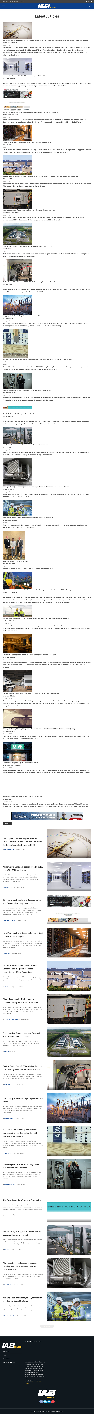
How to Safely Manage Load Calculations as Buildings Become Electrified (27, 445)
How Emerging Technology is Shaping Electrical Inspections (23, 796)
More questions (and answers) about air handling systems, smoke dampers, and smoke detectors (36, 487)
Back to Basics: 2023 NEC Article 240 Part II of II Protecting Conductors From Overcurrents (33, 282)
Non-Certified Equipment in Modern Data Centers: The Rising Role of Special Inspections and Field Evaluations (40, 176)
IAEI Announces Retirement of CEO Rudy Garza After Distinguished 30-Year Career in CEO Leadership (37, 590)
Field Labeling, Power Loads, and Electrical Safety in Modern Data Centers (28, 246)
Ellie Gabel (7, 1254)
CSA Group (7, 988)
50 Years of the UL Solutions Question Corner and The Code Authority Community (30, 112)
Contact (5, 1359)
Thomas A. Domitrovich (11, 1021)
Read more (15, 55)
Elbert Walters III (9, 1188)
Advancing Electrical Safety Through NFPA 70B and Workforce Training (27, 390)
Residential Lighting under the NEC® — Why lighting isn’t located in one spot (29, 655)
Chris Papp (7, 1086)
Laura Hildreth (8, 888)
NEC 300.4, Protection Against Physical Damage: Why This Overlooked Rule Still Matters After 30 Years (37, 359)
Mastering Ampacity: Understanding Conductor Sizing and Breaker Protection (29, 210)
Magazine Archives (9, 1366)
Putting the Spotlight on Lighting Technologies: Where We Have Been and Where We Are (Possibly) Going (39, 729)
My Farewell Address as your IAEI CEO (15, 561)
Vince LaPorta (8, 1157)
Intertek (6, 1053)
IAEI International (9, 851)
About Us (6, 1356)
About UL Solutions (9, 921)
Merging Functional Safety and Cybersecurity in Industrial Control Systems (28, 517)
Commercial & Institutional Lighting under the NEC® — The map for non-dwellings (31, 693)
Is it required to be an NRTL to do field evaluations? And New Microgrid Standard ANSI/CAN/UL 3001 (37, 618)
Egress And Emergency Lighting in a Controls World (20, 763)
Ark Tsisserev (8, 1288)
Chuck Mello (7, 1220)
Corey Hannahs (8, 1119)
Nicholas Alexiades (9, 1321)
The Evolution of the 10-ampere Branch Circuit (18, 414)
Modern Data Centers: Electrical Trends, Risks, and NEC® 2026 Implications (28, 76)
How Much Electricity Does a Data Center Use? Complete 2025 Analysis (27, 142)
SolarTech (7, 954)
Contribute (6, 1363)
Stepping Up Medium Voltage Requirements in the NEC (21, 316)
